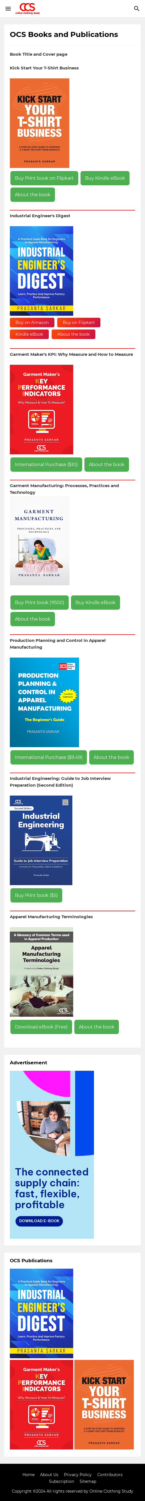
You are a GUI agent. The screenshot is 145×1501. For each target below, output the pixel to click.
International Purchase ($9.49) (48, 757)
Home (28, 1474)
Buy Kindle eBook (105, 178)
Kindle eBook (29, 334)
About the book (32, 194)
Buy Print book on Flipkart (44, 178)
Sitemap (88, 1481)
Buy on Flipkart (79, 322)
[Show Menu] (7, 8)
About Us (49, 1474)
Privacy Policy (78, 1474)
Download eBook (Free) (41, 1027)
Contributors (110, 1474)
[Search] (137, 8)
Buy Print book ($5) (36, 895)
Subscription (61, 1481)
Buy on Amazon (32, 322)
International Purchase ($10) (46, 464)
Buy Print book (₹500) (39, 602)
